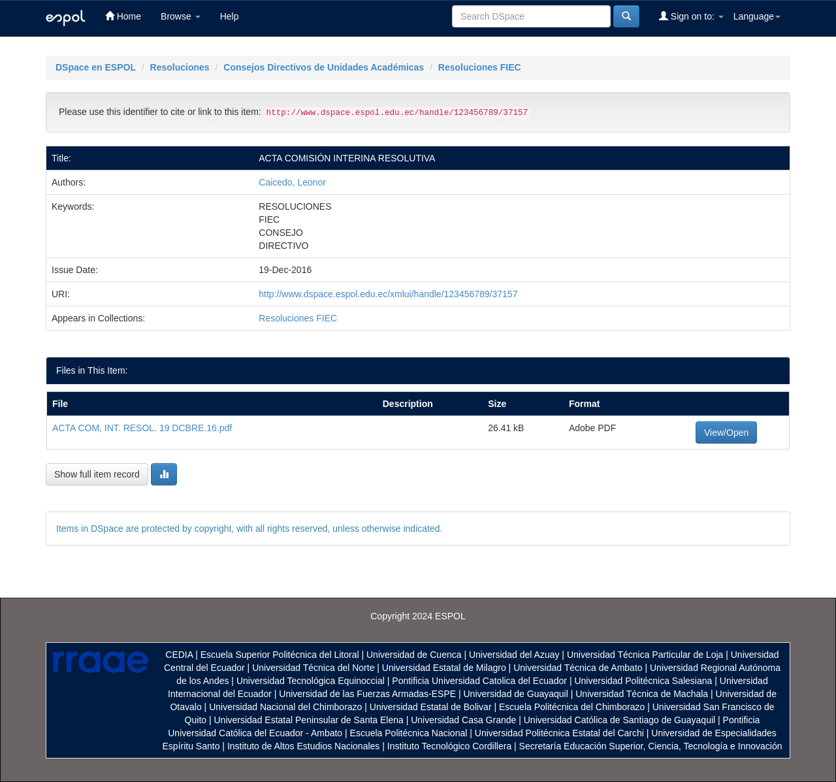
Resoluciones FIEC (479, 67)
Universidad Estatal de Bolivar (431, 707)
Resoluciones (180, 67)
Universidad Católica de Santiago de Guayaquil (619, 720)
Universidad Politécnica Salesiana (643, 681)
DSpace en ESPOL (96, 67)
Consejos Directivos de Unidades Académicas (323, 67)
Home (123, 16)
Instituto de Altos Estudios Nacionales (303, 746)
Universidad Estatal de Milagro (444, 667)
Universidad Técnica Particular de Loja (645, 654)
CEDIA (179, 654)
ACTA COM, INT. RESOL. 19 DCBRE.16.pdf (142, 428)
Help (229, 16)
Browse (181, 16)
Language (756, 16)
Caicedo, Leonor (292, 182)
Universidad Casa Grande (465, 720)
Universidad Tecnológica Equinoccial (310, 681)
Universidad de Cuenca (414, 654)
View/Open (726, 432)
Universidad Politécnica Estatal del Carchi (559, 733)
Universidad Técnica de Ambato (577, 667)
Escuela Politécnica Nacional (409, 733)
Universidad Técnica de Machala (641, 694)
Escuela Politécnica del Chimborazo (572, 707)
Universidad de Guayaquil (516, 694)
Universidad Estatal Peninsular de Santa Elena (309, 720)
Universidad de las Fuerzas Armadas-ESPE (367, 694)
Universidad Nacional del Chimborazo (285, 707)
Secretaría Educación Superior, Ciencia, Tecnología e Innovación (650, 746)
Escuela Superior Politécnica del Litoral (280, 654)
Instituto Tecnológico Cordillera (449, 746)
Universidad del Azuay (514, 654)
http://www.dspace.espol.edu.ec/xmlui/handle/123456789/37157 (388, 294)
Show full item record (97, 474)
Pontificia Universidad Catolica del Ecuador (479, 681)
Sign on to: (691, 16)
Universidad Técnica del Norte (313, 667)
